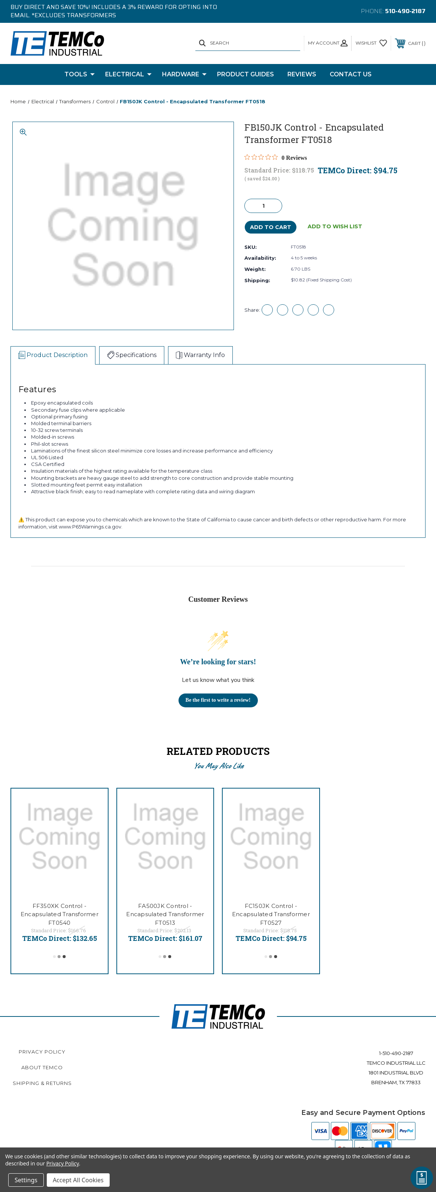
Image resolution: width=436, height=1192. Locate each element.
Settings (26, 1180)
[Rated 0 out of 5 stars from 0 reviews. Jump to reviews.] (275, 157)
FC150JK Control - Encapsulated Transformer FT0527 (271, 914)
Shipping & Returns (42, 1083)
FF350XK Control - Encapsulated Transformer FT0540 (59, 914)
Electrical (128, 74)
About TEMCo (42, 1067)
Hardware (184, 74)
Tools (79, 74)
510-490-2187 (405, 11)
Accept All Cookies (78, 1180)
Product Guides (245, 74)
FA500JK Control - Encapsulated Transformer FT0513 (165, 914)
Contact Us (351, 74)
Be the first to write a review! (218, 700)
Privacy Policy (42, 1052)
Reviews (301, 74)
